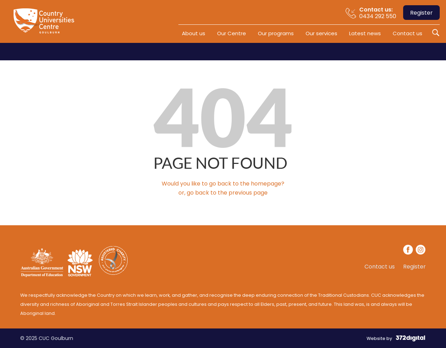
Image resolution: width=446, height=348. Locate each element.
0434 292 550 (377, 12)
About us (193, 33)
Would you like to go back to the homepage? (223, 184)
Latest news (365, 33)
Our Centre (231, 33)
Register (421, 13)
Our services (321, 33)
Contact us (407, 33)
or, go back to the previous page (223, 193)
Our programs (276, 33)
